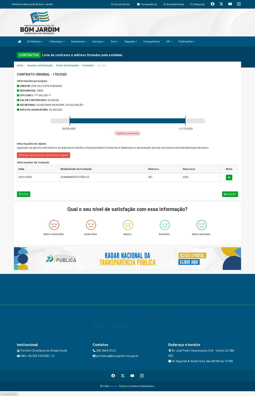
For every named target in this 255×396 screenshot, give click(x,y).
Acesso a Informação (40, 65)
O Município (57, 41)
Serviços (98, 41)
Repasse (131, 41)
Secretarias (78, 41)
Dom (115, 41)
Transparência (151, 41)
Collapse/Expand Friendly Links (9, 394)
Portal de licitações (67, 65)
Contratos (88, 65)
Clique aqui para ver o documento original (43, 155)
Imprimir (230, 194)
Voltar (23, 194)
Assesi (113, 386)
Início (20, 65)
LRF (169, 41)
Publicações (186, 41)
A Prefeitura (35, 41)
